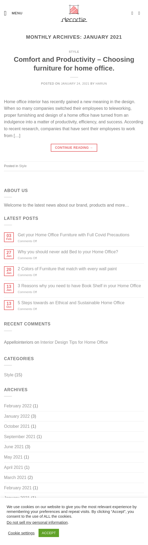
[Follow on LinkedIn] (140, 13)
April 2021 (13, 467)
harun (101, 83)
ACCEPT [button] (49, 533)
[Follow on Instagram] (134, 13)
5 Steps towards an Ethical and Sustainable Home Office (71, 302)
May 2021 (13, 457)
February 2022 (18, 406)
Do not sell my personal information (37, 522)
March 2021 (15, 477)
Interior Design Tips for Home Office (74, 342)
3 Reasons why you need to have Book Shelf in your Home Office (79, 286)
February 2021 (18, 488)
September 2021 (19, 436)
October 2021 (17, 426)
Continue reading (74, 147)
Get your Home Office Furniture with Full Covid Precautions (73, 235)
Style (74, 51)
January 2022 (17, 416)
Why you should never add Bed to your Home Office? (68, 252)
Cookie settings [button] (21, 533)
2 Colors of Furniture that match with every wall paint (67, 269)
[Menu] (13, 13)
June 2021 (14, 446)
